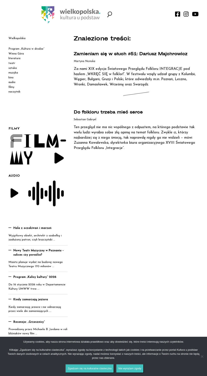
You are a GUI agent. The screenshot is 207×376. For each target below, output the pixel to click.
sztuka (12, 68)
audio (11, 82)
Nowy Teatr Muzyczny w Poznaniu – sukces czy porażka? (38, 252)
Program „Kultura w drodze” (26, 48)
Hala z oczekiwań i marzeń (32, 228)
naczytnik (14, 91)
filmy (11, 87)
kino (11, 77)
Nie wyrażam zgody (129, 368)
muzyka (13, 72)
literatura (14, 58)
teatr (11, 63)
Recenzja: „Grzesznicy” (29, 322)
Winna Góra (16, 53)
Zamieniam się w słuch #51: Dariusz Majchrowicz (130, 54)
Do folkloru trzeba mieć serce (108, 112)
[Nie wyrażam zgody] (202, 356)
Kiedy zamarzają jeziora (30, 299)
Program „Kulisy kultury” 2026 (34, 277)
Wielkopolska (16, 38)
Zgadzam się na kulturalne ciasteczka (90, 368)
